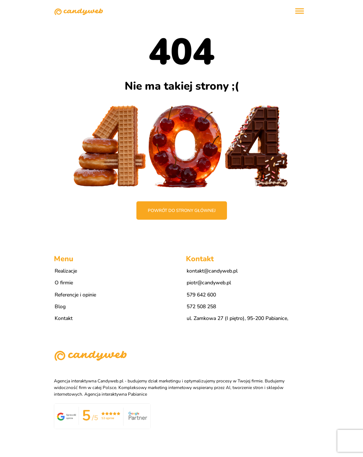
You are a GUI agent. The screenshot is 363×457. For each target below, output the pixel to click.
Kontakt (64, 318)
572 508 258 (201, 306)
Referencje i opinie (75, 294)
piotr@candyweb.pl (209, 282)
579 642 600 (201, 294)
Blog (60, 306)
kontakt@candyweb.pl (212, 270)
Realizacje (66, 270)
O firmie (64, 282)
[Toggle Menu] (299, 11)
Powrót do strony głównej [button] (182, 210)
